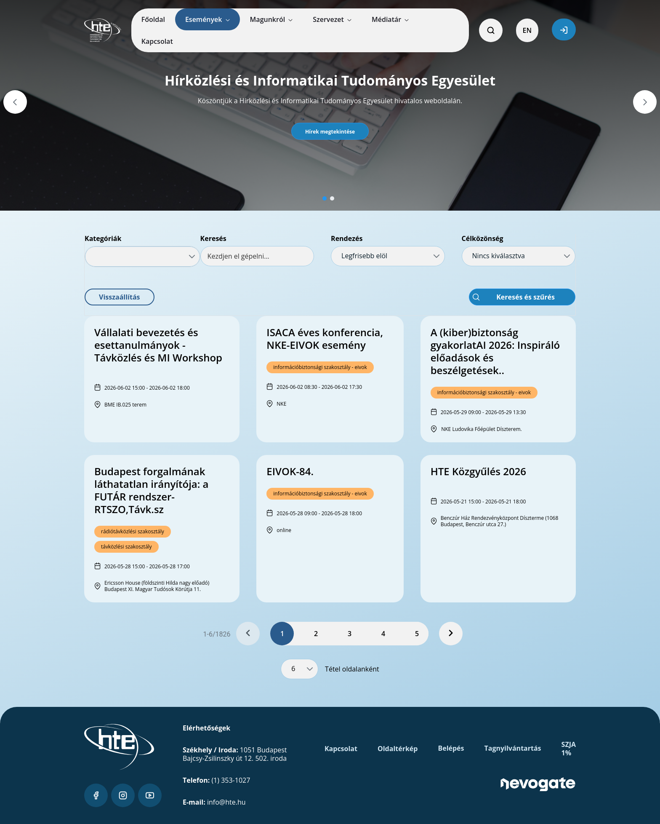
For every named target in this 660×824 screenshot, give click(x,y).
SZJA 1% (569, 748)
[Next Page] (451, 633)
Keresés (213, 238)
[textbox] (257, 256)
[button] (330, 131)
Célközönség (482, 238)
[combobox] (142, 256)
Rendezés (346, 238)
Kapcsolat (341, 748)
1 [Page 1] (282, 633)
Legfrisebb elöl (364, 255)
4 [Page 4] (383, 633)
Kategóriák (103, 238)
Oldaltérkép (398, 748)
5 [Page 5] (417, 633)
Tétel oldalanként (352, 669)
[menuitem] (153, 19)
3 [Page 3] (349, 633)
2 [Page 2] (316, 633)
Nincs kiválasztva (498, 255)
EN (527, 30)
